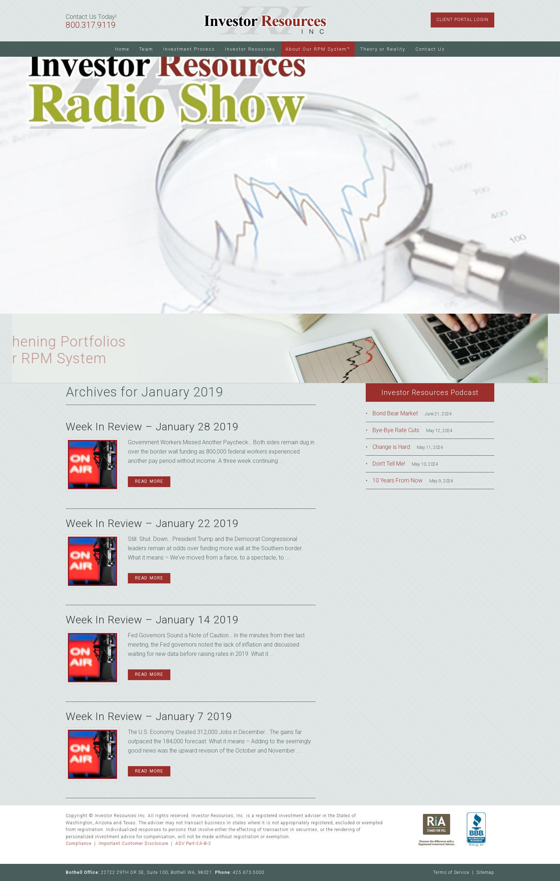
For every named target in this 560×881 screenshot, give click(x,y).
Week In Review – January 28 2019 (152, 426)
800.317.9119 (91, 25)
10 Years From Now (397, 480)
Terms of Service (451, 872)
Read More (149, 481)
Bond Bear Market (395, 413)
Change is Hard (391, 447)
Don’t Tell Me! (388, 463)
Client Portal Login (462, 19)
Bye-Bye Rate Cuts (395, 430)
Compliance (78, 843)
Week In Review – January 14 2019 (152, 619)
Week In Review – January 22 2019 (152, 523)
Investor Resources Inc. (265, 21)
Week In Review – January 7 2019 (149, 716)
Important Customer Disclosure (133, 843)
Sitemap (485, 872)
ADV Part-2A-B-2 (193, 843)
